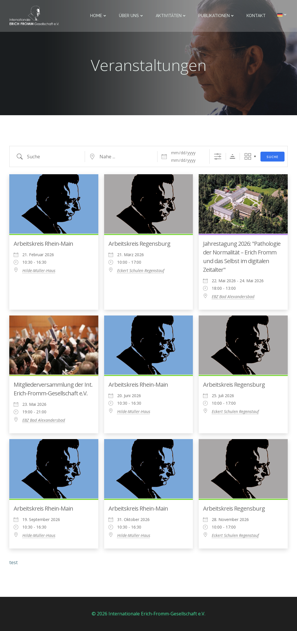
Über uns (131, 15)
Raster (247, 156)
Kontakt (256, 15)
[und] (187, 160)
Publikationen (216, 15)
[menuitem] (282, 14)
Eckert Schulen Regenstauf (140, 270)
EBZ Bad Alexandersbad (233, 296)
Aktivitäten (171, 15)
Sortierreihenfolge (232, 156)
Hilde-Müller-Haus (38, 270)
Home (98, 15)
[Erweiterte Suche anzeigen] (217, 156)
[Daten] (187, 152)
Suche (272, 157)
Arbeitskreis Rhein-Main (43, 243)
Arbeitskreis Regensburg (139, 243)
